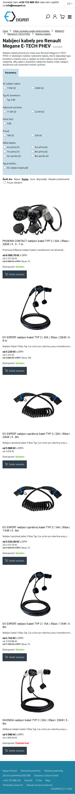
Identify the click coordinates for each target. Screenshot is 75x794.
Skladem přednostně (58, 179)
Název (17, 179)
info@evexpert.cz (15, 5)
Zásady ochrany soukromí (39, 785)
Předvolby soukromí (13, 785)
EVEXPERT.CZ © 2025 (61, 789)
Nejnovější (41, 179)
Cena (32, 179)
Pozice (25, 179)
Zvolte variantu (14, 274)
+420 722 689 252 (28, 2)
